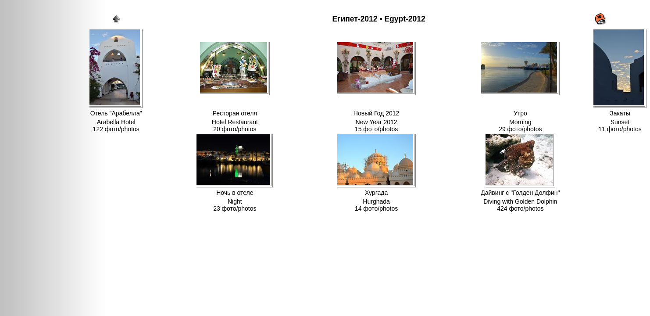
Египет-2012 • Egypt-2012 (378, 18)
